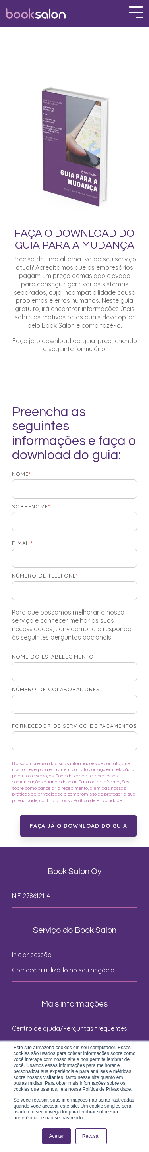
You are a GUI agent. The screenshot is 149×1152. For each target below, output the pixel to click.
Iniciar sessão (32, 955)
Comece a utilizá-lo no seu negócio (63, 970)
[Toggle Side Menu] (136, 11)
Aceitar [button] (56, 1136)
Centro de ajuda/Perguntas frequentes (69, 1028)
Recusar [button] (91, 1136)
